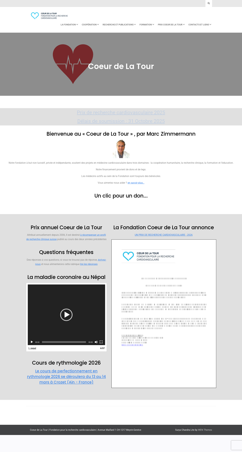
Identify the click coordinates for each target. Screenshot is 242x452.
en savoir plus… (136, 182)
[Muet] (96, 359)
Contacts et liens (198, 24)
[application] (66, 331)
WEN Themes (205, 447)
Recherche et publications (118, 24)
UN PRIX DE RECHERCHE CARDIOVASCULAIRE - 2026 (164, 251)
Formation (146, 24)
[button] (66, 332)
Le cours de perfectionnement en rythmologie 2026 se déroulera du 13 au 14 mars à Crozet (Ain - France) (66, 393)
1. (32, 365)
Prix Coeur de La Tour (170, 24)
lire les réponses (89, 281)
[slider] (64, 359)
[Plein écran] (101, 359)
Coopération (89, 24)
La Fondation (68, 24)
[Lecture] (31, 359)
